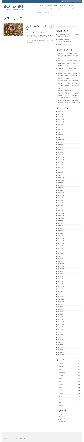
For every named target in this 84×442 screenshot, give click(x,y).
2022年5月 (60, 187)
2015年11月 (61, 322)
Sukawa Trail (61, 68)
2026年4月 (60, 112)
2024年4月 (60, 155)
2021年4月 (60, 210)
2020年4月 (60, 233)
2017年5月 (60, 291)
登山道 (60, 390)
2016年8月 (60, 306)
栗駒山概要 (60, 53)
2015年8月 (60, 329)
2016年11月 (61, 299)
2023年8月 (60, 165)
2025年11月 (61, 119)
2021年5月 (60, 208)
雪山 (60, 402)
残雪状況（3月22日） (63, 36)
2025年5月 (60, 134)
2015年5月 (60, 337)
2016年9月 (60, 304)
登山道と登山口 (62, 73)
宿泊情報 (61, 375)
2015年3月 (60, 342)
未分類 (60, 378)
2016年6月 (60, 309)
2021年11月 (61, 192)
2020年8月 (60, 223)
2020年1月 (60, 236)
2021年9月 (60, 198)
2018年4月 (60, 284)
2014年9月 (60, 344)
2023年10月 (61, 160)
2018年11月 (61, 266)
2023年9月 (60, 162)
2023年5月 (60, 172)
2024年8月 (60, 144)
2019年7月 (60, 251)
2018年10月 (61, 268)
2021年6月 (60, 205)
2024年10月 (61, 139)
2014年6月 (60, 347)
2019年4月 (60, 258)
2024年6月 (60, 149)
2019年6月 (60, 253)
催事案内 (61, 366)
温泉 (60, 387)
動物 (60, 369)
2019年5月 (60, 256)
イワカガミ (28, 40)
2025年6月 (60, 132)
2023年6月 (60, 170)
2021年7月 (60, 203)
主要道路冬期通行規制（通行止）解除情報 (69, 34)
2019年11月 (61, 241)
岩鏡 (37, 40)
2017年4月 (60, 294)
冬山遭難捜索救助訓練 (63, 39)
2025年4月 (60, 137)
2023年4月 (60, 175)
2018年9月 (60, 271)
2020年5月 (60, 230)
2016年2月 (60, 316)
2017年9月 (60, 289)
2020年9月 (60, 220)
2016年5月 (60, 311)
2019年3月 (60, 261)
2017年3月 (60, 296)
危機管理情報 (62, 372)
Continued (48, 36)
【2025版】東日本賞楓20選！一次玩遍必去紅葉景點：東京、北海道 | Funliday (69, 56)
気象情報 (61, 384)
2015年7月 (60, 332)
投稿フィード (61, 416)
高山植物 (40, 32)
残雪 (60, 381)
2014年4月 (60, 352)
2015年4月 (60, 339)
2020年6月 (60, 228)
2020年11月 (61, 215)
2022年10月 (61, 180)
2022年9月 (60, 182)
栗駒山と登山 (13, 7)
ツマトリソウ (33, 40)
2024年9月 (60, 142)
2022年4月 (60, 190)
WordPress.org (61, 421)
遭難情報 (61, 399)
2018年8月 (60, 273)
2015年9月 (60, 327)
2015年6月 (60, 334)
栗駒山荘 (40, 40)
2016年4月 (60, 314)
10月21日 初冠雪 (62, 44)
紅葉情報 (61, 393)
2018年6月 (60, 279)
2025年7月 (60, 129)
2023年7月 (60, 167)
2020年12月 (61, 213)
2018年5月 (60, 281)
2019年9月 (60, 246)
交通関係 (61, 364)
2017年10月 (61, 286)
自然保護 (61, 396)
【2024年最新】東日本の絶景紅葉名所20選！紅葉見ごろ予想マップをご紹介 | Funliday (69, 63)
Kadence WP (22, 438)
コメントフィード (62, 419)
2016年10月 (61, 301)
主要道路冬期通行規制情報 (65, 42)
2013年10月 (61, 354)
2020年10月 (61, 218)
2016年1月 (60, 319)
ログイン (60, 414)
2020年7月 (60, 225)
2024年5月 (60, 152)
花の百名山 (44, 40)
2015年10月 (61, 324)
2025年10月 (61, 122)
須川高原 (27, 42)
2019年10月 (61, 243)
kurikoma (29, 32)
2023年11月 (61, 157)
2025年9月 (60, 124)
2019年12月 (61, 238)
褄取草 (48, 40)
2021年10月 (61, 195)
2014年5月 (60, 349)
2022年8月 (60, 185)
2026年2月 (60, 117)
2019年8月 (60, 248)
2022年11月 (61, 177)
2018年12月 (61, 263)
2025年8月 (60, 127)
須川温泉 (51, 40)
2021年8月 (60, 200)
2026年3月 (60, 114)
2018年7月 (60, 276)
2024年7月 (60, 147)
